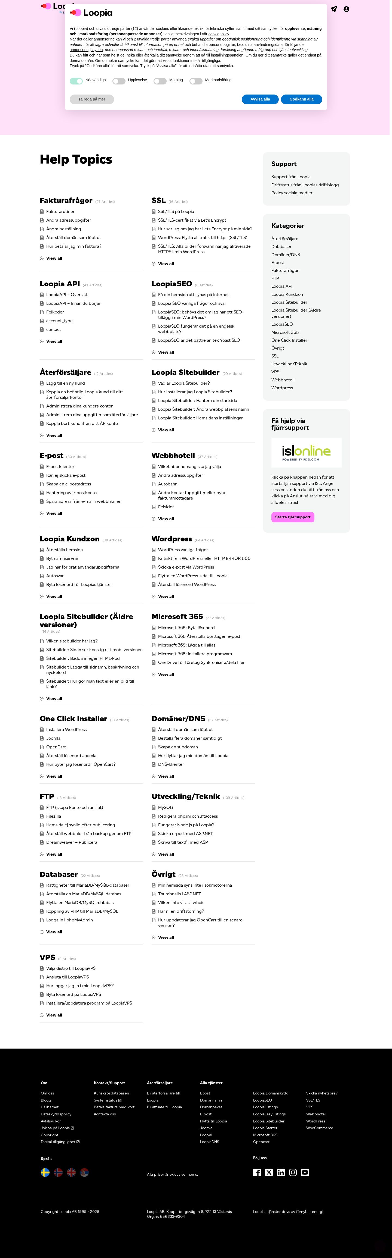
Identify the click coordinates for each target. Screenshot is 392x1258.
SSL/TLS (313, 1100)
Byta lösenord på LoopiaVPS (73, 994)
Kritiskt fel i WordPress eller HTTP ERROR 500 (204, 558)
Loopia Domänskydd (271, 1093)
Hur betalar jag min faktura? (74, 246)
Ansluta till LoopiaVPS (67, 977)
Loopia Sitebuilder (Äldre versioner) (86, 620)
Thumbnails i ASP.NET (179, 893)
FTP (47, 796)
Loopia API (60, 283)
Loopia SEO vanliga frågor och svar (192, 303)
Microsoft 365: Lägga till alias (186, 645)
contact (53, 329)
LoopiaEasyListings (269, 1114)
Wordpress (172, 538)
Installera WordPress (66, 729)
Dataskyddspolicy (56, 1114)
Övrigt (164, 874)
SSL (159, 200)
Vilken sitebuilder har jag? (72, 641)
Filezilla (53, 816)
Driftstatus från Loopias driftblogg (305, 184)
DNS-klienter (171, 764)
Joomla (53, 738)
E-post (51, 455)
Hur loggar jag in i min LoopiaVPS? (80, 985)
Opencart (261, 1142)
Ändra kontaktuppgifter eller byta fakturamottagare (191, 495)
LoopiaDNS (209, 1142)
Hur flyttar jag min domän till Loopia (193, 755)
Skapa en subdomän (178, 746)
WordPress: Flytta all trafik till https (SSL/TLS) (202, 237)
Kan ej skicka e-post (65, 475)
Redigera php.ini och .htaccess (188, 816)
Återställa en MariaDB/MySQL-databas (83, 893)
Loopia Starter (265, 1128)
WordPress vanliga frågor (183, 549)
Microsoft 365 (177, 616)
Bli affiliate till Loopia (164, 1107)
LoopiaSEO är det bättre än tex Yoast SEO (199, 340)
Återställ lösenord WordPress (187, 584)
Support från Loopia (291, 176)
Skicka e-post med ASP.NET (185, 833)
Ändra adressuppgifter (68, 220)
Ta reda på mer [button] (91, 99)
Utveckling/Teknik (186, 796)
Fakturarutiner (60, 211)
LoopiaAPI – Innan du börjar (73, 303)
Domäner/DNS (178, 718)
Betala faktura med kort (114, 1107)
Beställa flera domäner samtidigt (190, 738)
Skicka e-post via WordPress (186, 567)
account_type (59, 320)
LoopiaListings (265, 1107)
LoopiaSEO (172, 283)
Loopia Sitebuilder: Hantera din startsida (197, 400)
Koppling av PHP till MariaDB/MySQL (82, 911)
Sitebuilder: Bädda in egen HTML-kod (83, 658)
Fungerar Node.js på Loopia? (186, 824)
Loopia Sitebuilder (186, 372)
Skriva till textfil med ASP (183, 842)
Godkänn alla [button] (302, 99)
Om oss (47, 1093)
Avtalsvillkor (51, 1121)
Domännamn (211, 1100)
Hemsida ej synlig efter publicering (80, 824)
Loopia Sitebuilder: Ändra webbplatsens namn (203, 409)
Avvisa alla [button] (260, 99)
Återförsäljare (65, 372)
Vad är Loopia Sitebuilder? (184, 383)
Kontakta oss (105, 1114)
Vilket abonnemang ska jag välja (189, 466)
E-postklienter (60, 466)
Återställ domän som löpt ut (73, 237)
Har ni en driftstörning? (181, 911)
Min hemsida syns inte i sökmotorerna (195, 885)
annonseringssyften (86, 50)
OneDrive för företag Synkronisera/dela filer (201, 662)
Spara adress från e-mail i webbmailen (83, 501)
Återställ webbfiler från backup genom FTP (88, 833)
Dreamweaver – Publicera (71, 842)
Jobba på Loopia (55, 1128)
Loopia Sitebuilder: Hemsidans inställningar (200, 418)
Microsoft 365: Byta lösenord (186, 627)
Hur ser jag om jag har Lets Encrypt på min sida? (205, 228)
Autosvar (55, 575)
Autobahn (167, 484)
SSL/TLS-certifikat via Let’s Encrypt (192, 220)
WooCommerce (319, 1128)
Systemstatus (105, 1100)
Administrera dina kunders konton (80, 406)
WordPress (316, 1121)
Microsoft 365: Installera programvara (195, 653)
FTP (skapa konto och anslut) (74, 807)
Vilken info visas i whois (181, 902)
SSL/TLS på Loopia (176, 211)
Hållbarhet (50, 1107)
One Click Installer (73, 718)
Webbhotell (173, 455)
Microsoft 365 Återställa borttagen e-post (199, 636)
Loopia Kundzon (70, 538)
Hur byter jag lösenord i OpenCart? (81, 764)
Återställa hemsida (64, 549)
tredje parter (161, 39)
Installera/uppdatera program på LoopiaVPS (89, 1003)
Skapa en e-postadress (68, 484)
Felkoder (55, 312)
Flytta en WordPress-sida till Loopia (193, 575)
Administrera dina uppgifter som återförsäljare (92, 414)
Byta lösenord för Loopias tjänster (79, 584)
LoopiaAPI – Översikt (67, 294)
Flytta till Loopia (213, 1121)
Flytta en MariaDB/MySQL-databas (80, 902)
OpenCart (56, 746)
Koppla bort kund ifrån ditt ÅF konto (82, 423)
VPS (47, 957)
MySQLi (165, 807)
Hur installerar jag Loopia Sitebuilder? (195, 391)
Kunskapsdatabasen (111, 1093)
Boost (205, 1093)
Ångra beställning (63, 228)
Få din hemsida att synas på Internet (193, 294)
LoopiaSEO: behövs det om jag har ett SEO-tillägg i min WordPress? (201, 314)
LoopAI (206, 1135)
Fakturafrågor (66, 200)
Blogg (46, 1100)
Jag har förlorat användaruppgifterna (82, 567)
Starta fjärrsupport (293, 517)
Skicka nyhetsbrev (322, 1093)
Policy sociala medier (292, 192)
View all (54, 258)
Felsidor (166, 506)
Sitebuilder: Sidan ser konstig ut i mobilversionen (94, 649)
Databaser (59, 874)
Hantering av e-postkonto (71, 492)
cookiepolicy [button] (219, 34)
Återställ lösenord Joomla (71, 755)
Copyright (49, 1135)
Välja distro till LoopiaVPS (71, 968)
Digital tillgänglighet (58, 1142)
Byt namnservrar (62, 558)
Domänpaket (211, 1107)
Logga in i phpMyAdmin (69, 920)
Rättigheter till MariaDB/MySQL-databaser (87, 885)
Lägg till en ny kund (65, 383)
